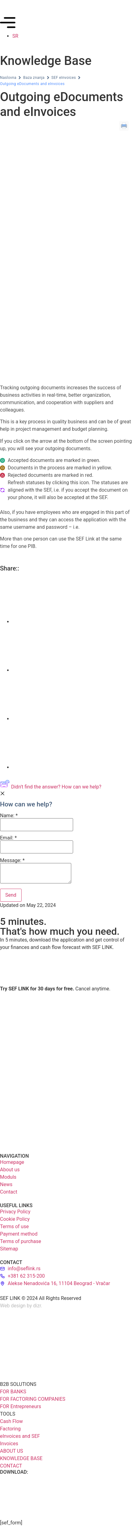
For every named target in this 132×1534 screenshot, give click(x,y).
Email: (36, 844)
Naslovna (8, 77)
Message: (35, 870)
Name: (36, 822)
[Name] (36, 824)
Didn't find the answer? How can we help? (50, 787)
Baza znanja (33, 77)
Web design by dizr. (21, 1306)
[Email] (36, 846)
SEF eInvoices (64, 77)
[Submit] (11, 895)
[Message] (35, 873)
